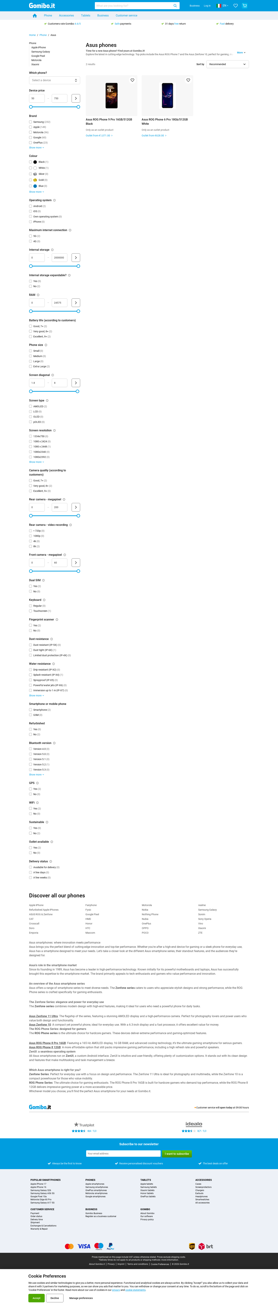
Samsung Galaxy (40, 51)
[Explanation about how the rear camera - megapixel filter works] (64, 499)
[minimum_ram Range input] (37, 302)
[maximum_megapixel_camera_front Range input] (59, 562)
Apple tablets (146, 1184)
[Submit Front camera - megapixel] (76, 562)
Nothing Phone (150, 914)
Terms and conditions (137, 1264)
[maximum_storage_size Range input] (59, 257)
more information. (170, 1260)
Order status (36, 1216)
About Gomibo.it (97, 1264)
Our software (146, 1216)
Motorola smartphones (96, 1193)
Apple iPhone (38, 47)
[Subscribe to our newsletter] (123, 1153)
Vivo (200, 923)
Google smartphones (95, 1196)
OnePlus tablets (147, 1196)
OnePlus (146, 923)
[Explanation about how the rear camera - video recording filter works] (70, 525)
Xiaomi (35, 64)
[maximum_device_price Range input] (59, 98)
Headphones (201, 1196)
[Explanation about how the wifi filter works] (37, 802)
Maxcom (90, 932)
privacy (116, 1290)
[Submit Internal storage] (76, 257)
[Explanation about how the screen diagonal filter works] (52, 375)
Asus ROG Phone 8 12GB (45, 1047)
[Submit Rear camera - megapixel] (76, 507)
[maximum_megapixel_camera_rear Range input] (59, 507)
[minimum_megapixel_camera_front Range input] (37, 562)
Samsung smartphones (96, 1187)
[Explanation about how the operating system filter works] (54, 200)
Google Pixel (38, 55)
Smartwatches (202, 1199)
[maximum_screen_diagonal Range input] (59, 383)
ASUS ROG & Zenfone (40, 914)
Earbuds (199, 1193)
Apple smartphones (94, 1184)
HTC (87, 928)
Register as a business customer (100, 1216)
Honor (88, 923)
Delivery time (36, 1219)
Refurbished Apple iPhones (44, 909)
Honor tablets (147, 1193)
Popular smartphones (45, 1179)
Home (32, 35)
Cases (198, 1184)
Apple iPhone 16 (38, 1187)
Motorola (36, 60)
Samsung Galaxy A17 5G (42, 1203)
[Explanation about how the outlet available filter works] (51, 841)
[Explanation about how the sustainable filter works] (47, 822)
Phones (90, 1179)
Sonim (201, 914)
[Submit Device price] (76, 98)
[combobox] (137, 5)
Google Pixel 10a (38, 1196)
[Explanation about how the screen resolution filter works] (54, 430)
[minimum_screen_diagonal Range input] (37, 383)
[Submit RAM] (76, 302)
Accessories (66, 15)
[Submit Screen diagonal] (76, 383)
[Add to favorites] (132, 80)
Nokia (145, 909)
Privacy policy (147, 1219)
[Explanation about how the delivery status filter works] (50, 861)
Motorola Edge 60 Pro (40, 1199)
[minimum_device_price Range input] (37, 98)
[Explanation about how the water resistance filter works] (53, 663)
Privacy (111, 1264)
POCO (145, 932)
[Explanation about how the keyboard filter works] (44, 600)
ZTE (200, 932)
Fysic (88, 909)
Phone (48, 15)
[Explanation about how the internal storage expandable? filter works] (69, 275)
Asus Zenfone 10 (40, 1024)
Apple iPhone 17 (38, 1184)
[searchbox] (133, 5)
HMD (88, 919)
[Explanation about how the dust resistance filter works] (51, 639)
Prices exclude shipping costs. (171, 1257)
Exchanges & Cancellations (43, 1226)
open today (226, 1107)
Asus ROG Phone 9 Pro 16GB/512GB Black (109, 121)
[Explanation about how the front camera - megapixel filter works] (64, 554)
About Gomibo (147, 1213)
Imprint (121, 1264)
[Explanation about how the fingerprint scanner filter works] (56, 619)
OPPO (145, 928)
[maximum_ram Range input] (59, 302)
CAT (31, 919)
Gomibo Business (93, 1213)
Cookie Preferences (160, 1264)
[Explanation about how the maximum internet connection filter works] (70, 230)
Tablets (85, 15)
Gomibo (145, 1209)
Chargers (199, 1190)
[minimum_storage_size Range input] (37, 257)
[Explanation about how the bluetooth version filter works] (54, 743)
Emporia (33, 932)
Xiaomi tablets (147, 1190)
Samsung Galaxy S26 (40, 1190)
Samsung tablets (148, 1187)
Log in (207, 5)
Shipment (35, 1222)
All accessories (202, 1203)
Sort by (200, 64)
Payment (34, 1213)
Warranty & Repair (39, 1229)
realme (202, 905)
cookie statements (135, 1290)
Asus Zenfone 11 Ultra (43, 1016)
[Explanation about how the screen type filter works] (47, 400)
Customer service (126, 15)
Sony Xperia (204, 919)
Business (195, 5)
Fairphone (91, 905)
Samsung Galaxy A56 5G (42, 1193)
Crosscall (34, 923)
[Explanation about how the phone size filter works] (46, 345)
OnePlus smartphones (96, 1190)
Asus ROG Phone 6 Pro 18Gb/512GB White (165, 121)
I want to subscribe (177, 1153)
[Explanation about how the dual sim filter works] (43, 580)
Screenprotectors (203, 1187)
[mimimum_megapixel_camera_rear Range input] (37, 507)
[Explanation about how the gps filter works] (37, 783)
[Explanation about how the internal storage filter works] (52, 249)
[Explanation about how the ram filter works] (38, 295)
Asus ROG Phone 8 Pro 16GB (47, 1043)
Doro (31, 928)
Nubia (145, 919)
